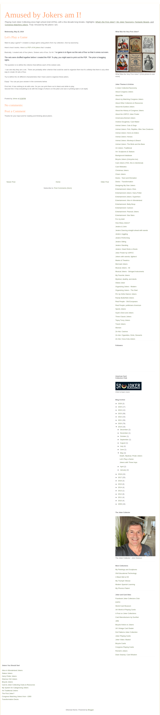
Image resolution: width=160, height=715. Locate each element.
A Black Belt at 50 (122, 577)
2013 (120, 491)
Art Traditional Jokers (10, 691)
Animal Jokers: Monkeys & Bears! (128, 140)
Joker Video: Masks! (123, 640)
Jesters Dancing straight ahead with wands (131, 230)
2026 (120, 404)
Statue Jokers (7, 673)
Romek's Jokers (121, 651)
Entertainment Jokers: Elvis (125, 189)
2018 (120, 474)
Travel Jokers (120, 324)
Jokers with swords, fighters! (126, 257)
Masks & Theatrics (122, 260)
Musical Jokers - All (122, 268)
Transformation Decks (10, 699)
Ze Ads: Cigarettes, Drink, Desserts (128, 335)
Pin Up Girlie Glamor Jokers (126, 294)
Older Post (105, 182)
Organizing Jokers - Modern (125, 287)
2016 (120, 481)
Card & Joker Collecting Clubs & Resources (18, 685)
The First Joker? (8, 693)
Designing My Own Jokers (125, 185)
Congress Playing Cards (124, 647)
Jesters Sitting (120, 242)
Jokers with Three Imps (128, 462)
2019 (120, 427)
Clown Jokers (120, 174)
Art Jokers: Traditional (123, 148)
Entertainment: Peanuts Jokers (127, 212)
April (122, 467)
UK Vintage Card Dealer (124, 628)
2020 (120, 423)
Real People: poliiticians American (128, 305)
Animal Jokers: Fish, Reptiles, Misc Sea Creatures (134, 129)
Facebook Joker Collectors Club (127, 598)
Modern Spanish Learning (125, 584)
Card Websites (121, 167)
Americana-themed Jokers (125, 118)
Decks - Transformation (124, 182)
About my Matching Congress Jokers (129, 99)
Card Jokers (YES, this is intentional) (129, 163)
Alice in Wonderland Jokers (12, 670)
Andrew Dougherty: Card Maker (127, 122)
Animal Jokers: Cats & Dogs (126, 125)
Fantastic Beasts (142, 22)
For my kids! (120, 219)
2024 (120, 410)
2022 (120, 417)
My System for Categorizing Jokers (15, 688)
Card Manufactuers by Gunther (127, 617)
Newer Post (11, 182)
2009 (120, 504)
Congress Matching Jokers (16, 25)
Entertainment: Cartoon (124, 208)
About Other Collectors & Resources (129, 103)
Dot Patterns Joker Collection (126, 632)
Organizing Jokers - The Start (126, 290)
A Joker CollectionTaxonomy (126, 88)
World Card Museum (123, 606)
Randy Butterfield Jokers (124, 298)
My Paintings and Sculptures (126, 570)
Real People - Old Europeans (126, 301)
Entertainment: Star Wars (124, 215)
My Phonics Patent (122, 588)
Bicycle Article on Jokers (124, 625)
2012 (120, 494)
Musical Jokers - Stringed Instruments (129, 271)
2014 (120, 487)
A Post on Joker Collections (125, 613)
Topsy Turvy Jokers (122, 320)
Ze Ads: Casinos (121, 331)
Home (58, 182)
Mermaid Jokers (121, 264)
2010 (120, 501)
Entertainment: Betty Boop (125, 204)
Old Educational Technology (126, 573)
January (123, 470)
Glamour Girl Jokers (9, 679)
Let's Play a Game (127, 459)
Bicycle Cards (120, 643)
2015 (120, 484)
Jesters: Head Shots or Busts (126, 249)
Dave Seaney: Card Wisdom (126, 655)
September (124, 440)
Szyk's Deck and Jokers (124, 313)
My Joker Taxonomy (125, 22)
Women (118, 328)
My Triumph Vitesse (122, 581)
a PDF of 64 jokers (33, 47)
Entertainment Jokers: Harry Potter (128, 193)
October (123, 436)
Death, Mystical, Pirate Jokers (131, 456)
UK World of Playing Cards (125, 610)
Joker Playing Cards (123, 636)
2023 (120, 413)
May (122, 453)
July (122, 446)
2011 (120, 497)
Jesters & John (121, 227)
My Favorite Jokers (122, 275)
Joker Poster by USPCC (124, 253)
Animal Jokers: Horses (123, 137)
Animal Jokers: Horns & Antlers (127, 133)
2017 (120, 477)
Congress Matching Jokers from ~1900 (16, 696)
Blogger (91, 710)
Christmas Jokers (122, 170)
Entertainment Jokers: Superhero (127, 197)
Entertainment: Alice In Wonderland (128, 200)
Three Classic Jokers (123, 317)
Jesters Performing (122, 238)
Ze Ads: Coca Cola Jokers (125, 339)
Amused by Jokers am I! (43, 14)
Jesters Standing (121, 245)
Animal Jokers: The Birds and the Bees (130, 144)
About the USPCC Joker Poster (127, 114)
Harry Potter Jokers (9, 676)
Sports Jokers (120, 309)
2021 (120, 420)
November (124, 433)
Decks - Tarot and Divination (126, 178)
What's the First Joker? (105, 22)
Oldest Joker (120, 283)
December (124, 430)
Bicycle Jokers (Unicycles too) (126, 159)
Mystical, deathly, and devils (126, 279)
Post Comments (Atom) (63, 188)
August (123, 443)
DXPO (117, 602)
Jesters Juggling (121, 234)
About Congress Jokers (124, 92)
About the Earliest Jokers (124, 107)
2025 (120, 407)
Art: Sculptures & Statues (124, 152)
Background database (123, 155)
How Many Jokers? (122, 223)
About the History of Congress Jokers (129, 110)
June (122, 450)
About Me (119, 95)
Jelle (117, 621)
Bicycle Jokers (7, 682)
